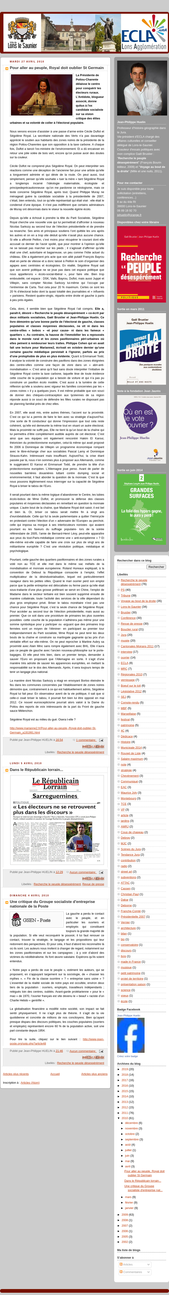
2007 (125, 1225)
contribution (128, 860)
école (124, 1001)
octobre (130, 1134)
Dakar (125, 899)
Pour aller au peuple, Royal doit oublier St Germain (57, 68)
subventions (128, 877)
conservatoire (129, 944)
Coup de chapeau (132, 832)
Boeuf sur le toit (131, 685)
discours (126, 950)
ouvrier (125, 657)
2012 (125, 1107)
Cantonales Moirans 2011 (137, 646)
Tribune (125, 595)
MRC (124, 668)
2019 (125, 1069)
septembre (132, 1139)
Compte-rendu (130, 702)
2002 (125, 1242)
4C (122, 730)
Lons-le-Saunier (131, 606)
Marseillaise (128, 713)
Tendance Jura (130, 854)
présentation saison (133, 984)
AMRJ (125, 826)
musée (125, 640)
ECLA (124, 663)
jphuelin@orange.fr (129, 215)
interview (126, 651)
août (128, 1144)
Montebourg (128, 798)
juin (127, 1155)
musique (126, 967)
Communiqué (129, 781)
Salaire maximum (132, 758)
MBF (124, 708)
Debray (125, 837)
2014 (125, 1096)
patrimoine (127, 725)
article (125, 815)
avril (128, 1166)
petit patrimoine (130, 973)
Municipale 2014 (131, 747)
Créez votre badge (127, 1056)
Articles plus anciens (94, 1074)
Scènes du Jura (131, 849)
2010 (125, 1118)
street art (126, 871)
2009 (125, 1214)
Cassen (126, 888)
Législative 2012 (131, 691)
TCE (124, 804)
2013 (125, 1102)
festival (125, 719)
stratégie (126, 770)
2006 (125, 1231)
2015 (125, 1091)
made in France (131, 961)
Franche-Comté (131, 911)
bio (123, 939)
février (129, 1202)
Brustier (126, 612)
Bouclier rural (129, 629)
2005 (125, 1236)
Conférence (128, 618)
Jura (124, 635)
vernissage (128, 680)
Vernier (125, 922)
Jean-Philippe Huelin (128, 1015)
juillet (128, 1150)
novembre (132, 1128)
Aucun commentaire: (83, 872)
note (124, 764)
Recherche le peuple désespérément (80, 752)
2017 (125, 1080)
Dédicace (127, 736)
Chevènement (130, 775)
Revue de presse (93, 884)
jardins (125, 820)
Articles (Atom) (30, 1082)
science (126, 990)
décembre (132, 1123)
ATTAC (125, 882)
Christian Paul (130, 894)
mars (128, 1197)
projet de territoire (132, 978)
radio (124, 866)
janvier (130, 1208)
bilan (124, 933)
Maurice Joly (129, 792)
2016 (125, 1085)
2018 (125, 1074)
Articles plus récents (16, 1074)
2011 (125, 1113)
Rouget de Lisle (131, 753)
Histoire (126, 742)
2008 (125, 1220)
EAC (124, 787)
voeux (125, 995)
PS (123, 589)
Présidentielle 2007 (133, 916)
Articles (126, 1264)
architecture (128, 928)
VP (123, 809)
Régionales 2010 (132, 674)
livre (123, 956)
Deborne (126, 905)
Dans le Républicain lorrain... (36, 770)
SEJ (123, 697)
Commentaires (131, 1272)
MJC (124, 843)
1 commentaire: (86, 740)
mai (128, 1161)
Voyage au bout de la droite (138, 601)
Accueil (55, 1074)
